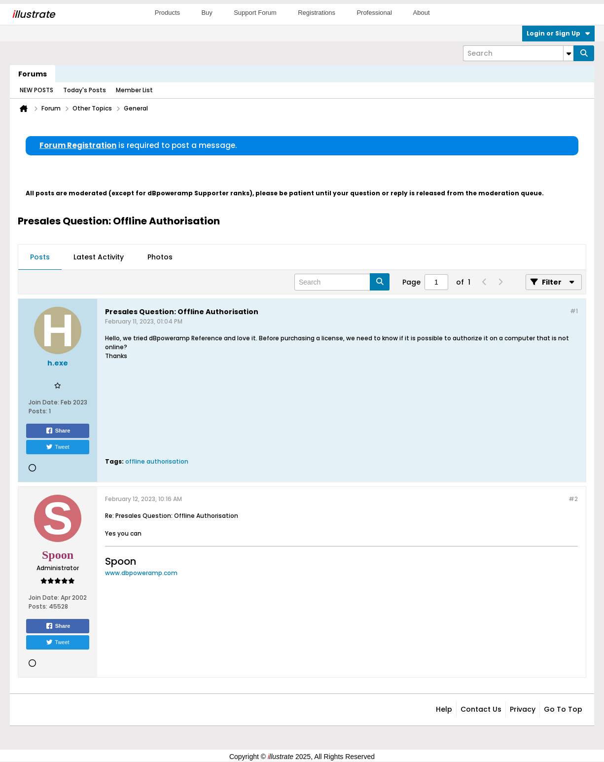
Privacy (522, 709)
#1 (574, 311)
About (421, 12)
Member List (134, 90)
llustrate (33, 14)
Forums (32, 74)
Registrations (316, 12)
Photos (160, 257)
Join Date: (44, 402)
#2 (573, 499)
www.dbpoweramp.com (141, 573)
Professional (374, 12)
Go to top (563, 709)
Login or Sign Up (558, 33)
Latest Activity (98, 257)
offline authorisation (156, 461)
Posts (40, 257)
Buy (206, 12)
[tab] (40, 257)
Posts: (38, 411)
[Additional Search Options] (568, 53)
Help (444, 709)
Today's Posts (84, 90)
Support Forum (255, 12)
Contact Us (481, 709)
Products (167, 12)
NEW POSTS (36, 90)
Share (58, 431)
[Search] (518, 53)
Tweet (57, 446)
